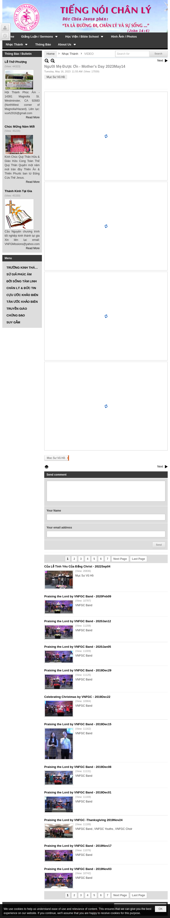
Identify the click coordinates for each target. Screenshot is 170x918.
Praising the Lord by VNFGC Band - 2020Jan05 (77, 646)
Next (160, 60)
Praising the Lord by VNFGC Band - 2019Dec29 (77, 670)
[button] (40, 36)
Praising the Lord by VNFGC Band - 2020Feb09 (77, 596)
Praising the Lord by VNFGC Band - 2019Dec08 (77, 767)
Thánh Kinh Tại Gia (18, 191)
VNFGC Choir (123, 829)
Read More (33, 117)
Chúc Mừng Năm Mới (20, 126)
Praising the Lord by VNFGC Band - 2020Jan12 (77, 621)
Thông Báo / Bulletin (18, 53)
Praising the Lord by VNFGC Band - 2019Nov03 (77, 869)
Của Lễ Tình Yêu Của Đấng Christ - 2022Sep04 (77, 566)
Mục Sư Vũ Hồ (56, 77)
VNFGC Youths (103, 829)
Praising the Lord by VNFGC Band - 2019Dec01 (77, 792)
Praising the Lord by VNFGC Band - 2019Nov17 (77, 845)
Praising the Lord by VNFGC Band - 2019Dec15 (77, 724)
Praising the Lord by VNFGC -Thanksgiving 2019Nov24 (83, 820)
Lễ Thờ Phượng (16, 62)
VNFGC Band (83, 605)
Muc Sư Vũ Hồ (56, 458)
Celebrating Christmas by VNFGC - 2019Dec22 (77, 697)
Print (46, 466)
